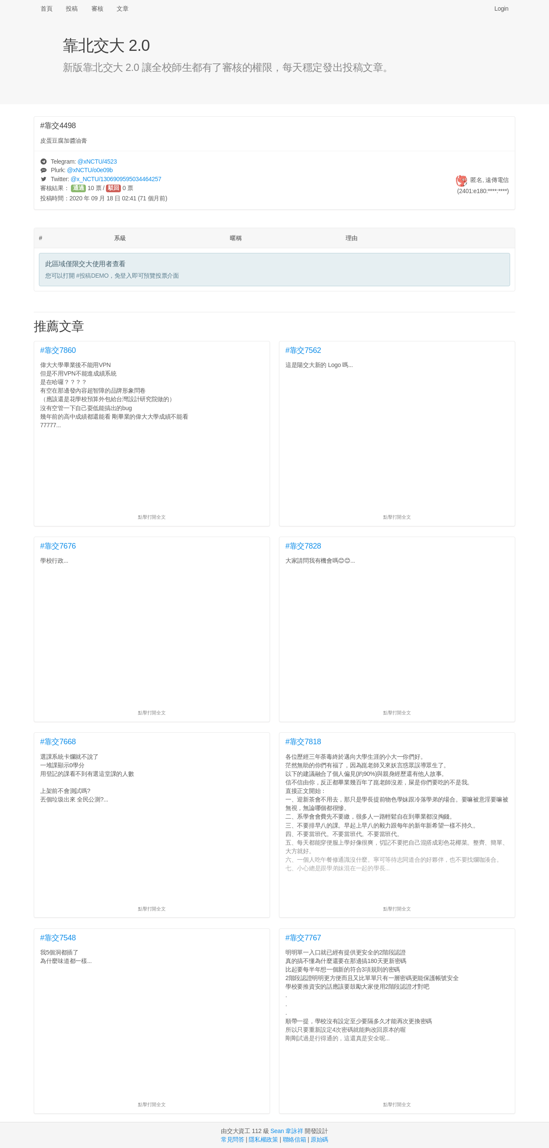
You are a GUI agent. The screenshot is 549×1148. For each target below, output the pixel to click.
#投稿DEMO (92, 275)
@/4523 (97, 161)
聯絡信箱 (294, 1139)
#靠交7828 (303, 546)
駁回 (113, 188)
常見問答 (232, 1139)
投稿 (71, 8)
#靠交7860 (58, 350)
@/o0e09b (90, 170)
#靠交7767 (303, 938)
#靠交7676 (58, 546)
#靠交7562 (303, 350)
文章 (122, 8)
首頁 (46, 8)
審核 (97, 8)
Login (501, 8)
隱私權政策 (263, 1139)
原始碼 (319, 1139)
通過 (78, 188)
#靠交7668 (58, 741)
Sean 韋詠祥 (286, 1130)
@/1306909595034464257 (115, 179)
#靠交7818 (303, 741)
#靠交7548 (58, 938)
